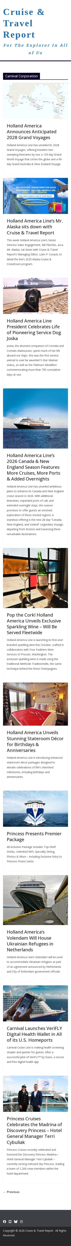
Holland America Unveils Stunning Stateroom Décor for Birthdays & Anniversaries (35, 741)
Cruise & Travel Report (24, 23)
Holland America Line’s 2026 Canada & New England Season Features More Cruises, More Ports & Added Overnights (33, 467)
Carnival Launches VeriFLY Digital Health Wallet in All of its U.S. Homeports (34, 1034)
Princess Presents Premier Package (34, 836)
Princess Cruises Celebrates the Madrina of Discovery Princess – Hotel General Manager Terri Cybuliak (34, 1130)
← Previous (11, 1192)
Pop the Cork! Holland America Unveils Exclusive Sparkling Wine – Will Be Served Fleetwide (34, 624)
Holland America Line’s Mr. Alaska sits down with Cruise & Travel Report (35, 227)
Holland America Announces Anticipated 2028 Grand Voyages (31, 131)
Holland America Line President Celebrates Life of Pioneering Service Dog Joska (34, 330)
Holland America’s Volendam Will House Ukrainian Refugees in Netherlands (30, 941)
